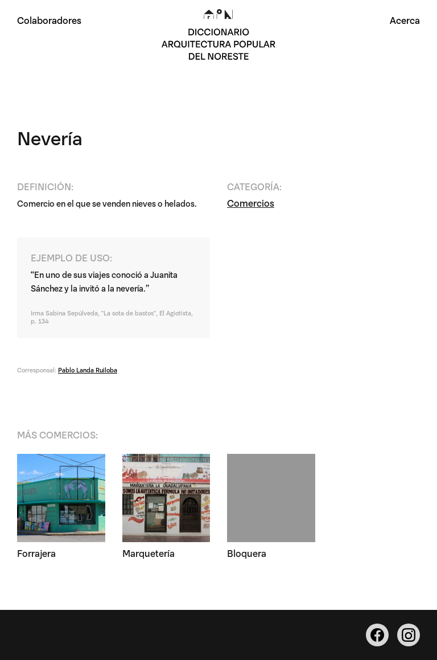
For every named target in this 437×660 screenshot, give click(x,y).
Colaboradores (49, 20)
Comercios (250, 202)
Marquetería (148, 553)
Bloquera (246, 553)
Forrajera (36, 553)
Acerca (405, 20)
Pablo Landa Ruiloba (87, 370)
